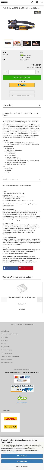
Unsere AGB (4, 337)
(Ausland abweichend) (25, 57)
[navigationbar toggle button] (41, 2)
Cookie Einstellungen (6, 362)
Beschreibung (8, 105)
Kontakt (3, 343)
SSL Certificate (22, 402)
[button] (5, 72)
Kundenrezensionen (10, 179)
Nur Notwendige (22, 461)
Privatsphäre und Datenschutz (9, 334)
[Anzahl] (22, 72)
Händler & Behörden (6, 359)
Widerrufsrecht (5, 346)
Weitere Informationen (22, 466)
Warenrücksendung (6, 353)
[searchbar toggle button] (32, 2)
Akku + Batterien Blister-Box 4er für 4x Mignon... (22, 297)
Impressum (4, 340)
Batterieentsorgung (6, 350)
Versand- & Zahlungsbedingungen (10, 356)
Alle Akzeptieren (22, 456)
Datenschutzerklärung (11, 452)
